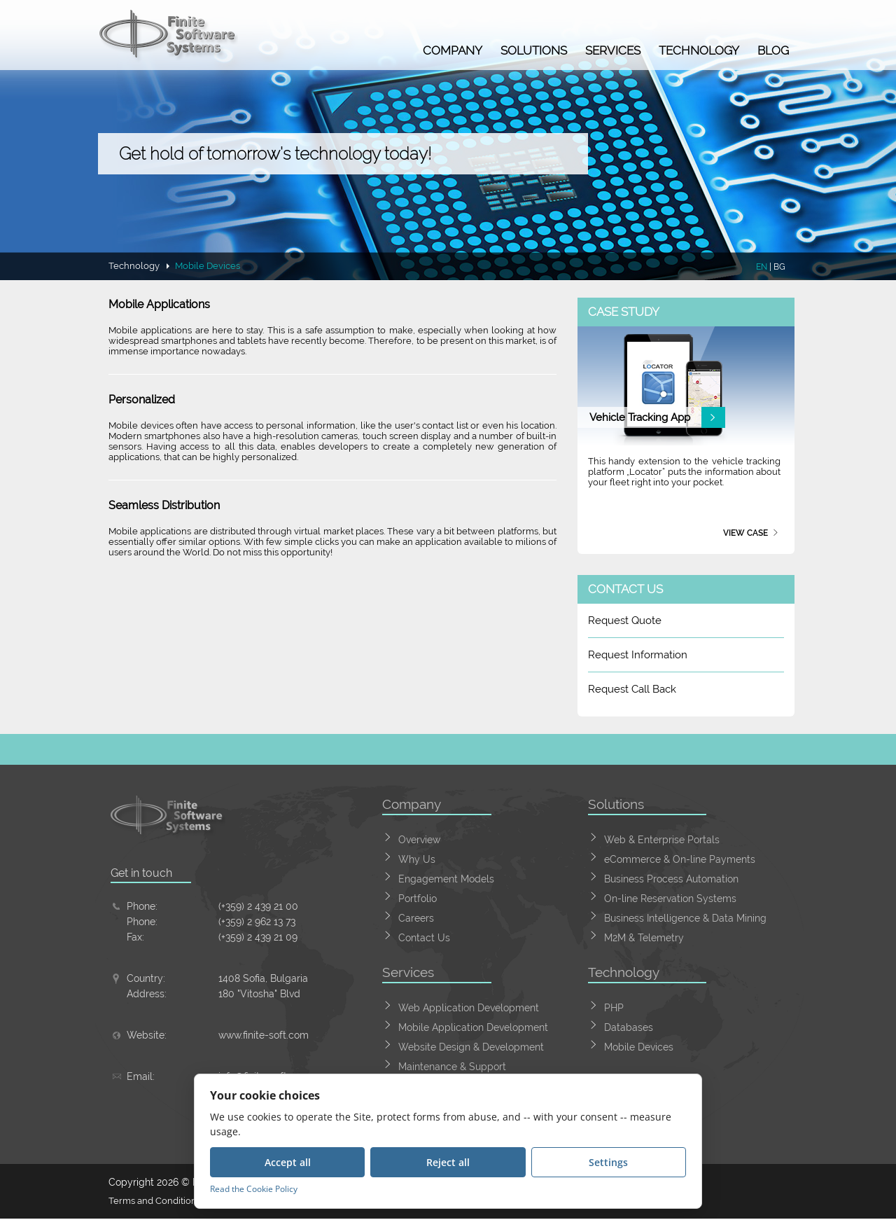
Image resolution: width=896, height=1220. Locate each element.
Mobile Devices (638, 1047)
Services (612, 50)
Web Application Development (468, 1007)
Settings (608, 1162)
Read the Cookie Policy (254, 1189)
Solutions (533, 50)
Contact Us (424, 937)
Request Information (637, 655)
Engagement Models (446, 879)
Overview (419, 839)
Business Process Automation (671, 879)
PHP (614, 1007)
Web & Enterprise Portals (662, 839)
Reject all (448, 1162)
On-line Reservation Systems (670, 898)
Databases (628, 1027)
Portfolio (417, 898)
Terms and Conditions (158, 1201)
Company (452, 50)
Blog (773, 50)
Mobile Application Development (473, 1027)
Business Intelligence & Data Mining (685, 918)
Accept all (288, 1162)
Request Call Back (632, 689)
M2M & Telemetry (644, 937)
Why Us (416, 859)
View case (745, 533)
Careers (416, 918)
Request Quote (625, 620)
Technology (699, 50)
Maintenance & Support (452, 1066)
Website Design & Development (471, 1047)
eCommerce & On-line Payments (679, 859)
